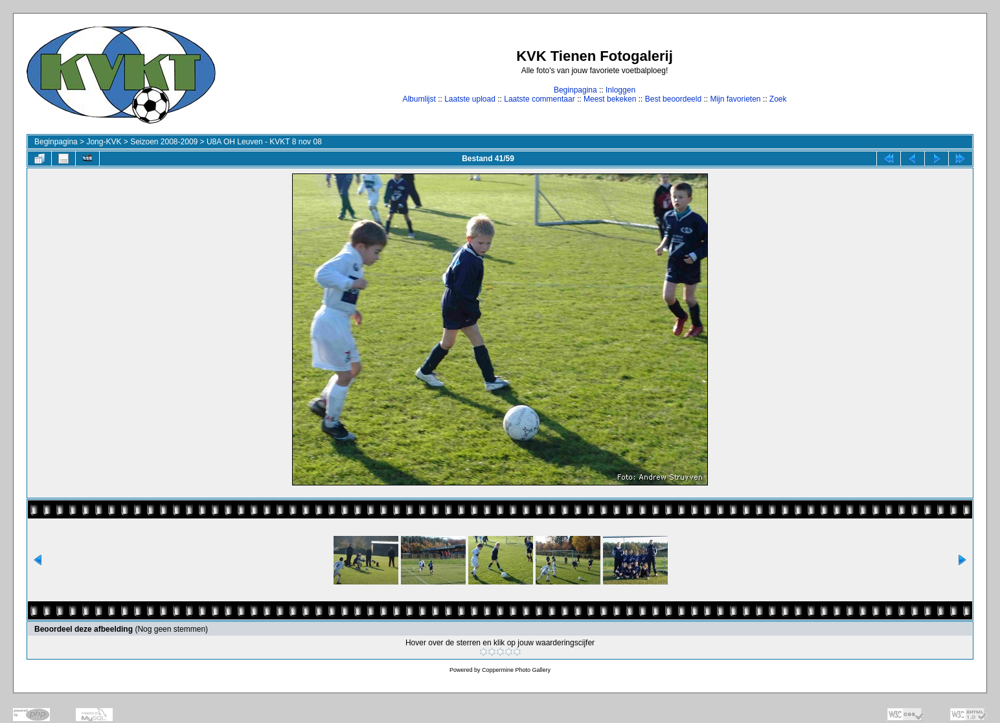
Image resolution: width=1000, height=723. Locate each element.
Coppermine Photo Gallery (516, 670)
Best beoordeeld (673, 99)
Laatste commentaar (539, 99)
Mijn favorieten (735, 99)
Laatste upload (469, 99)
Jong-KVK (103, 141)
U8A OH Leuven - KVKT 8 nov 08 (264, 141)
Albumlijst (418, 99)
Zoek (778, 99)
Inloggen (620, 90)
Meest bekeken (610, 99)
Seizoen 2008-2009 (164, 141)
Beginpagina (575, 90)
